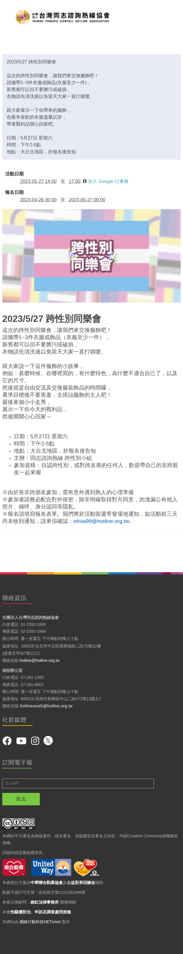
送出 (21, 799)
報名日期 (14, 192)
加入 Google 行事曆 (105, 181)
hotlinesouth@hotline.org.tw (46, 706)
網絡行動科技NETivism (40, 921)
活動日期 (14, 174)
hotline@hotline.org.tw (40, 660)
